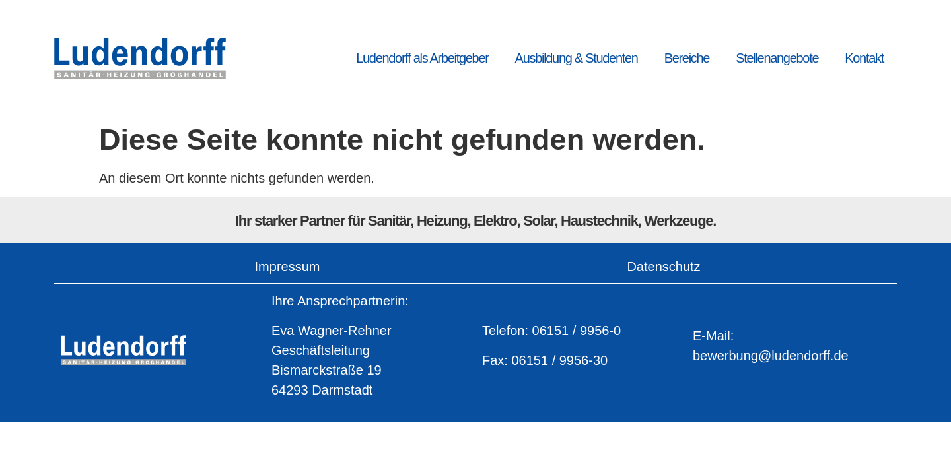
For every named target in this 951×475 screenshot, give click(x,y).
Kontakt (864, 58)
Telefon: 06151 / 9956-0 (551, 330)
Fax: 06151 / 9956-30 (545, 360)
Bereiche (687, 58)
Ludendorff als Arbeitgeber (422, 58)
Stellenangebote (777, 58)
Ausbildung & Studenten (576, 58)
